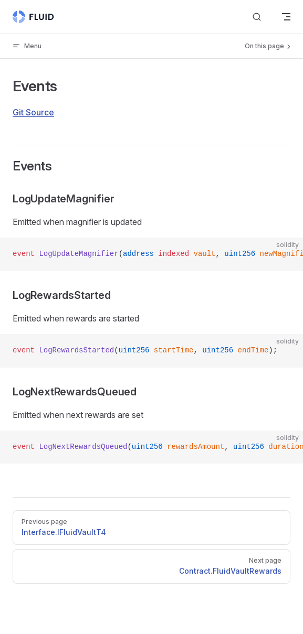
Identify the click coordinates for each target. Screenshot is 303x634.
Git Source (33, 112)
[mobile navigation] (286, 17)
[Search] (256, 17)
